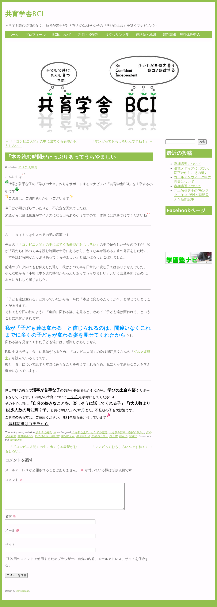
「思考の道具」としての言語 (89, 432)
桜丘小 (123, 436)
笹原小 (133, 436)
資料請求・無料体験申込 (181, 34)
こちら (73, 397)
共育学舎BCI (24, 14)
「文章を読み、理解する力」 (126, 432)
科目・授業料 (88, 34)
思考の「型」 (99, 436)
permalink (16, 439)
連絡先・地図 (146, 34)
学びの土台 (68, 436)
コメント (14, 480)
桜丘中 (113, 436)
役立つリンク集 (117, 34)
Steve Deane (22, 596)
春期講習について (187, 186)
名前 (10, 521)
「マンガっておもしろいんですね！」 (122, 141)
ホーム (13, 34)
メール (12, 535)
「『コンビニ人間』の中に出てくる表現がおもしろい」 (57, 244)
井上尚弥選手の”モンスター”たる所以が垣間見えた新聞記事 (191, 195)
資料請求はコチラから (28, 423)
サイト (10, 550)
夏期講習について (187, 164)
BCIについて (62, 34)
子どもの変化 (43, 432)
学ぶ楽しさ (83, 436)
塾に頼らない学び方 (47, 436)
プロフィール (35, 34)
